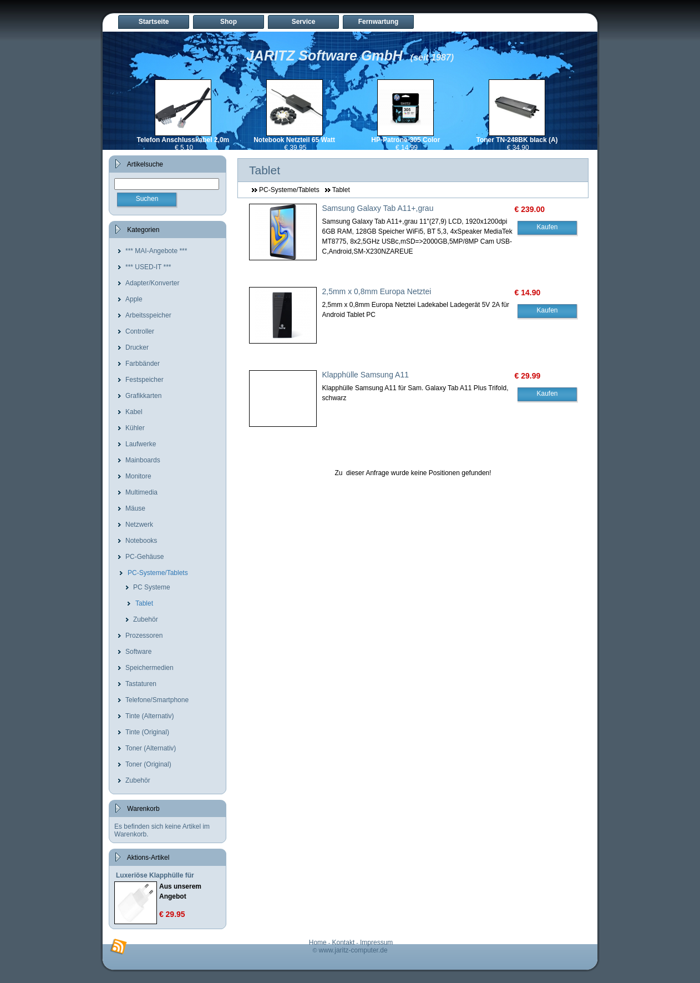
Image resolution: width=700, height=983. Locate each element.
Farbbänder (142, 363)
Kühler (135, 428)
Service (304, 22)
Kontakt (343, 942)
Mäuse (135, 508)
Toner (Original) (148, 764)
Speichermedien (149, 668)
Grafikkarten (143, 396)
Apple (134, 299)
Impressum (376, 942)
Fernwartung (378, 22)
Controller (139, 331)
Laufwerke (140, 444)
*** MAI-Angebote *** (156, 251)
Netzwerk (139, 524)
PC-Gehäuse (144, 557)
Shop (228, 22)
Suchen (147, 199)
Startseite (154, 22)
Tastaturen (140, 684)
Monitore (138, 476)
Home (318, 942)
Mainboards (142, 460)
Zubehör (145, 619)
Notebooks (141, 541)
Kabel (134, 412)
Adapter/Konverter (152, 283)
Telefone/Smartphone (157, 700)
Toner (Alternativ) (150, 748)
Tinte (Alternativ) (149, 716)
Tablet (144, 603)
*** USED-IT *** (148, 267)
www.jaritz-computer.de (353, 950)
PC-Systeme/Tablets (158, 573)
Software (138, 652)
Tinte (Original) (147, 732)
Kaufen (546, 227)
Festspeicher (144, 380)
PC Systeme (151, 587)
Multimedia (141, 492)
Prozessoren (144, 635)
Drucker (137, 347)
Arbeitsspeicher (148, 315)
